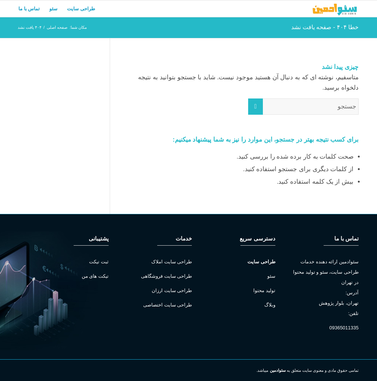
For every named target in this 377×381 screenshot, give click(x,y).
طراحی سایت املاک (171, 261)
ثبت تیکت (99, 261)
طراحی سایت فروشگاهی (166, 276)
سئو (271, 276)
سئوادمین (278, 370)
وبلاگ (269, 305)
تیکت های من (95, 276)
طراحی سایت (261, 261)
